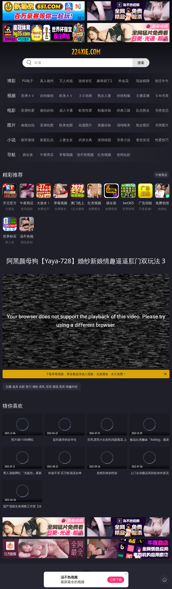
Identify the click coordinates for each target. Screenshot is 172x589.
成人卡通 (66, 110)
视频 (11, 95)
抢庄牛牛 (162, 80)
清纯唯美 (123, 125)
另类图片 (162, 125)
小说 (11, 140)
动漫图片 (85, 125)
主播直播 (143, 95)
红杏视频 (104, 154)
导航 (11, 154)
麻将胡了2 (104, 80)
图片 (11, 125)
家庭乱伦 (47, 140)
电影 (11, 110)
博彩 (11, 81)
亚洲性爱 (27, 110)
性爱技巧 (162, 140)
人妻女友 (66, 140)
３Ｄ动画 (85, 95)
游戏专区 (85, 80)
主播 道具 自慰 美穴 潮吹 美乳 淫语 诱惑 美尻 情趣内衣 (42, 387)
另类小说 (123, 140)
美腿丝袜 (104, 125)
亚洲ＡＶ (27, 95)
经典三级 (123, 110)
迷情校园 (104, 140)
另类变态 (162, 110)
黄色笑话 (143, 140)
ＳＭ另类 (162, 95)
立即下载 (116, 580)
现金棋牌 (143, 80)
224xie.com (86, 52)
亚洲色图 (47, 125)
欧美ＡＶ (66, 95)
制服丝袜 (104, 110)
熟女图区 (143, 125)
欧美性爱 (85, 110)
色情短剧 (123, 154)
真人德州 (47, 80)
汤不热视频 (85, 154)
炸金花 (123, 80)
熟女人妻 (104, 95)
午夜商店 (47, 154)
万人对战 (66, 80)
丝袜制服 (123, 95)
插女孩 (28, 154)
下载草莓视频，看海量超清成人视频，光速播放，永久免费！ (106, 374)
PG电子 (27, 80)
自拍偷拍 (47, 95)
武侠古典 (85, 140)
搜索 (141, 62)
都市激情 (27, 140)
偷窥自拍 (27, 125)
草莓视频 (66, 154)
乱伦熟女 (143, 110)
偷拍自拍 (47, 110)
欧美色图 (66, 125)
